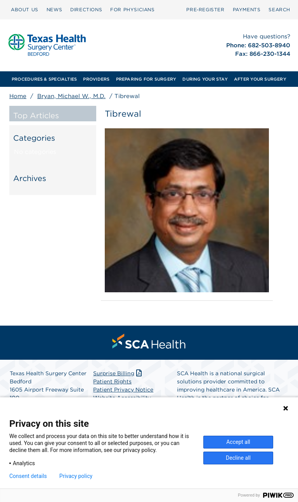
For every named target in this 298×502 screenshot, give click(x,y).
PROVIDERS (96, 79)
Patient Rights (112, 381)
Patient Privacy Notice (123, 389)
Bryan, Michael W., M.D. (71, 96)
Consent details (28, 476)
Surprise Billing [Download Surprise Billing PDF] (118, 373)
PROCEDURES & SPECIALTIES (44, 79)
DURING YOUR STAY (205, 79)
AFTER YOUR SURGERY (260, 79)
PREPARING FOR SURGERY (146, 79)
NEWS (54, 9)
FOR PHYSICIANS (132, 9)
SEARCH (279, 9)
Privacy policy (75, 476)
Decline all (238, 458)
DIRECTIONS (86, 9)
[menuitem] (25, 9)
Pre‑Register (205, 9)
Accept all (238, 442)
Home (17, 96)
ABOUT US (24, 9)
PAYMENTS (247, 9)
